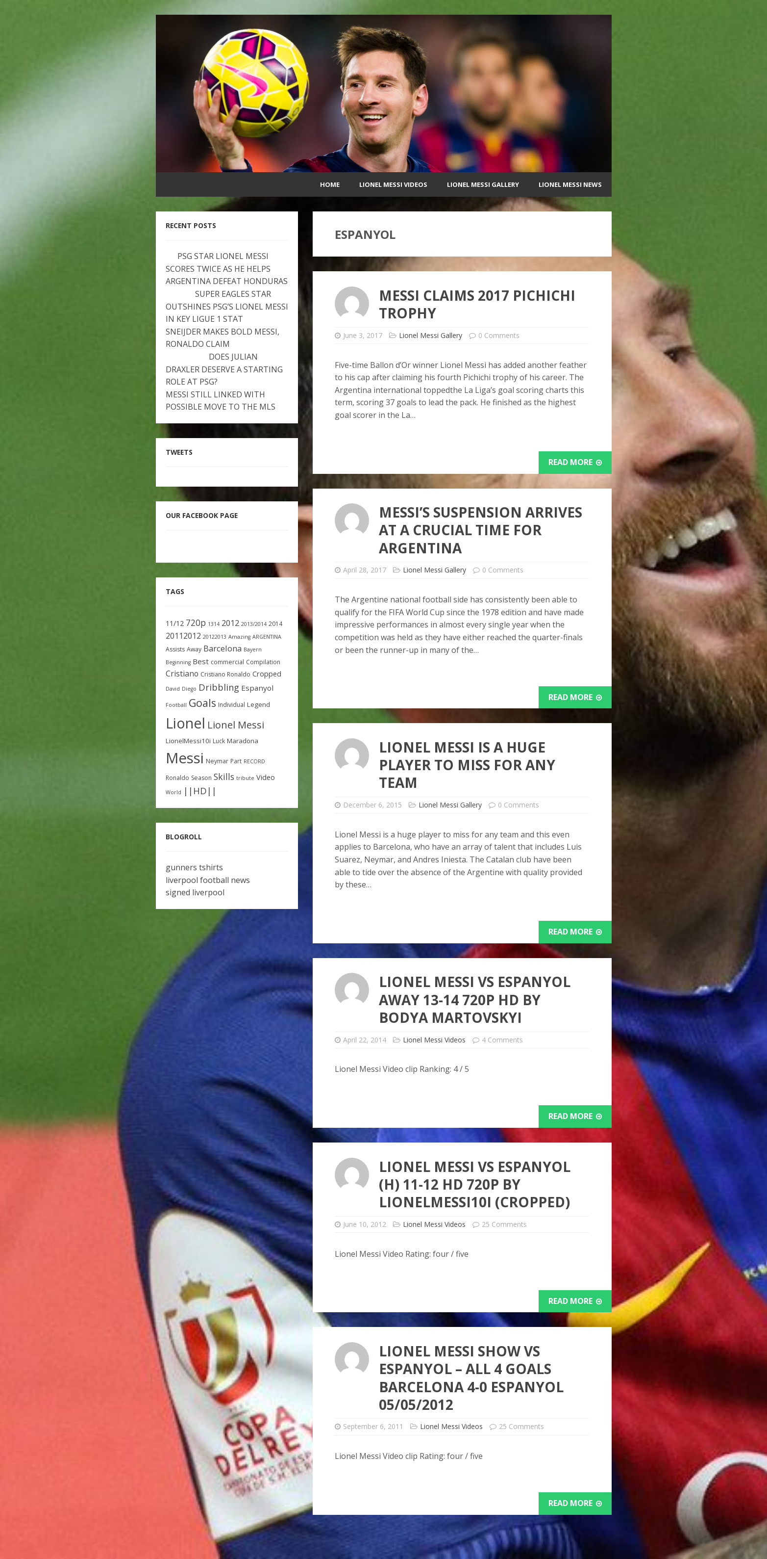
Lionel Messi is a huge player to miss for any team (467, 765)
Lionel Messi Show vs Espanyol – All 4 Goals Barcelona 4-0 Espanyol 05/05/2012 (471, 1378)
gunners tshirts (194, 867)
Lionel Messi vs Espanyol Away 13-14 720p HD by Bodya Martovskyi (474, 999)
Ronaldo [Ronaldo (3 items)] (177, 778)
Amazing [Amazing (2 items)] (239, 636)
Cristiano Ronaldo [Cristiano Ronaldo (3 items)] (225, 674)
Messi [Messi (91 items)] (185, 758)
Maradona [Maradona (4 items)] (242, 740)
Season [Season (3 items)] (201, 778)
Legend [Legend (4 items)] (258, 704)
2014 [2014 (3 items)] (275, 624)
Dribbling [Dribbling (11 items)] (218, 687)
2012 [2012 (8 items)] (230, 622)
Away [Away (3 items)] (194, 649)
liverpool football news (208, 880)
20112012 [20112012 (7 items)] (183, 635)
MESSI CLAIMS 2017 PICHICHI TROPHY (477, 304)
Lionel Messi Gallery (483, 184)
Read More (575, 462)
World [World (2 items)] (173, 792)
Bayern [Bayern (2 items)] (253, 649)
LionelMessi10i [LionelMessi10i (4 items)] (188, 740)
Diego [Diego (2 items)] (189, 688)
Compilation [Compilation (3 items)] (263, 662)
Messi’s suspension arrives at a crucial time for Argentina (480, 530)
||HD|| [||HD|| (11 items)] (200, 791)
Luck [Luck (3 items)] (219, 741)
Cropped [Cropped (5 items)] (266, 673)
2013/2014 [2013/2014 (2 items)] (254, 624)
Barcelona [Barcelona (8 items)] (222, 648)
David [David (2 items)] (173, 688)
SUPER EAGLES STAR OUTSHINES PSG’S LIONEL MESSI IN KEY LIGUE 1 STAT (227, 306)
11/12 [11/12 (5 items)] (175, 623)
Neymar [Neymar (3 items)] (217, 761)
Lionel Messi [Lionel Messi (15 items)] (235, 724)
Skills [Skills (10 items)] (224, 776)
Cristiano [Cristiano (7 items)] (182, 673)
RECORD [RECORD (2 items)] (254, 761)
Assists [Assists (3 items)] (175, 649)
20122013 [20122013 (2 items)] (214, 636)
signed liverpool (195, 892)
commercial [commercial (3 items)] (227, 662)
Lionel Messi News (570, 184)
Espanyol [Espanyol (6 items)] (257, 688)
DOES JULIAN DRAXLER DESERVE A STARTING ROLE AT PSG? (224, 369)
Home (330, 184)
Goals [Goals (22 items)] (202, 703)
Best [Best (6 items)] (201, 661)
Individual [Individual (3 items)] (231, 705)
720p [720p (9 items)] (196, 622)
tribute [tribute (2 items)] (245, 778)
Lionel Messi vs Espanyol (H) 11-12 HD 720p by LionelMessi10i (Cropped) (474, 1184)
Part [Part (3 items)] (236, 761)
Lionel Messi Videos (393, 184)
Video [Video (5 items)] (265, 777)
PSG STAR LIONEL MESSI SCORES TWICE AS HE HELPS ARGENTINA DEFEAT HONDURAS (227, 268)
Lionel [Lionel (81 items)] (185, 722)
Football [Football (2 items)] (176, 705)
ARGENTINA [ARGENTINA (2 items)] (266, 636)
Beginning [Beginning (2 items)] (178, 662)
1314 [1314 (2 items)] (214, 624)
